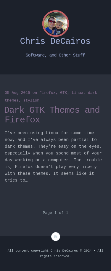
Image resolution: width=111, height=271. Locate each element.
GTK (63, 93)
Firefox (47, 93)
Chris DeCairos (64, 250)
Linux (77, 93)
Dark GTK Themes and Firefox (52, 115)
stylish (31, 100)
